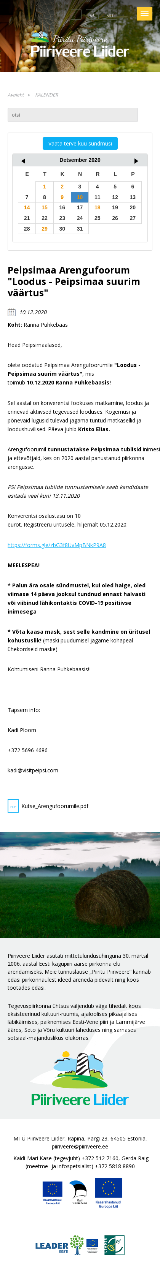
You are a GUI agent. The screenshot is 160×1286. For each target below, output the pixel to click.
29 (45, 229)
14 (27, 207)
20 (133, 207)
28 (27, 229)
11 (97, 197)
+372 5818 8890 (115, 1166)
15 (45, 207)
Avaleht (16, 95)
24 (80, 218)
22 (45, 218)
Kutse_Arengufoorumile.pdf (48, 806)
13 (133, 197)
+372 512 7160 (100, 1158)
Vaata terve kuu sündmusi (80, 143)
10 (80, 197)
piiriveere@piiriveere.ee (80, 1146)
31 (80, 229)
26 (115, 218)
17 (80, 207)
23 (62, 218)
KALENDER (46, 95)
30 (62, 229)
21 (27, 218)
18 (97, 207)
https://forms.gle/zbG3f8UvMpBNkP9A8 (57, 545)
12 (115, 197)
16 (62, 207)
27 (133, 218)
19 (115, 207)
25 (97, 218)
